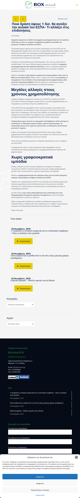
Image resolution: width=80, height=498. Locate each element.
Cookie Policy (40, 495)
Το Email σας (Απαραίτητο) (40, 450)
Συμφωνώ (40, 476)
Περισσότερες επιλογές (40, 490)
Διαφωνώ (40, 483)
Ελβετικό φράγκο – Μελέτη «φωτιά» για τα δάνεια (33, 280)
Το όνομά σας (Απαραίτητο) (40, 431)
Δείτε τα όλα (63, 19)
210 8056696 (16, 370)
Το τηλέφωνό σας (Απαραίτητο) (40, 440)
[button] (76, 457)
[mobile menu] (77, 5)
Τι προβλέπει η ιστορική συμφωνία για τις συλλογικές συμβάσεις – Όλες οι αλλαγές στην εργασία (38, 394)
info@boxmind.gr (19, 367)
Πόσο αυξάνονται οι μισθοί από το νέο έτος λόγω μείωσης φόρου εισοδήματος (36, 403)
